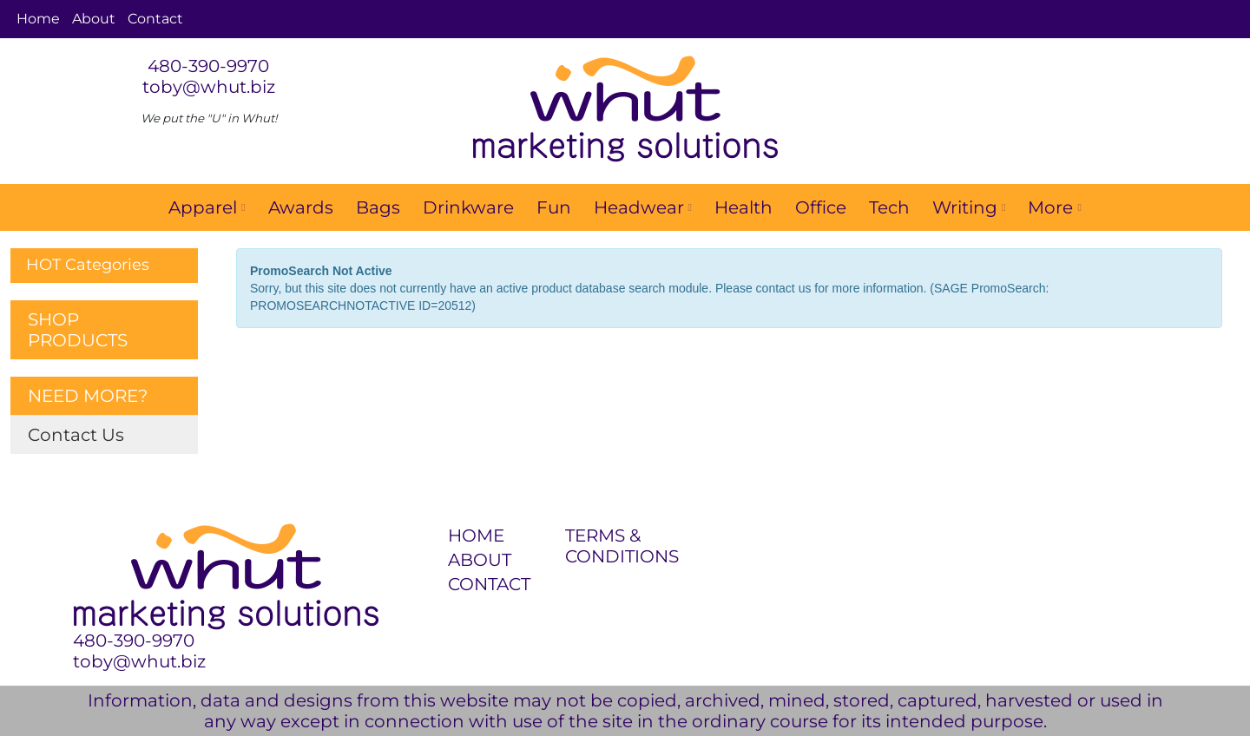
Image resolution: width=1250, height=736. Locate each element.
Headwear (643, 207)
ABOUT (479, 559)
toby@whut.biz (208, 86)
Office (820, 207)
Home (38, 18)
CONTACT (489, 584)
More (1054, 207)
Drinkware (468, 207)
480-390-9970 (208, 66)
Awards (300, 207)
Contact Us (76, 434)
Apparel (206, 207)
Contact (155, 18)
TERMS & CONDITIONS (613, 546)
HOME (476, 535)
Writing (968, 207)
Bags (378, 207)
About (93, 18)
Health (743, 207)
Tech (889, 207)
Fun (553, 207)
